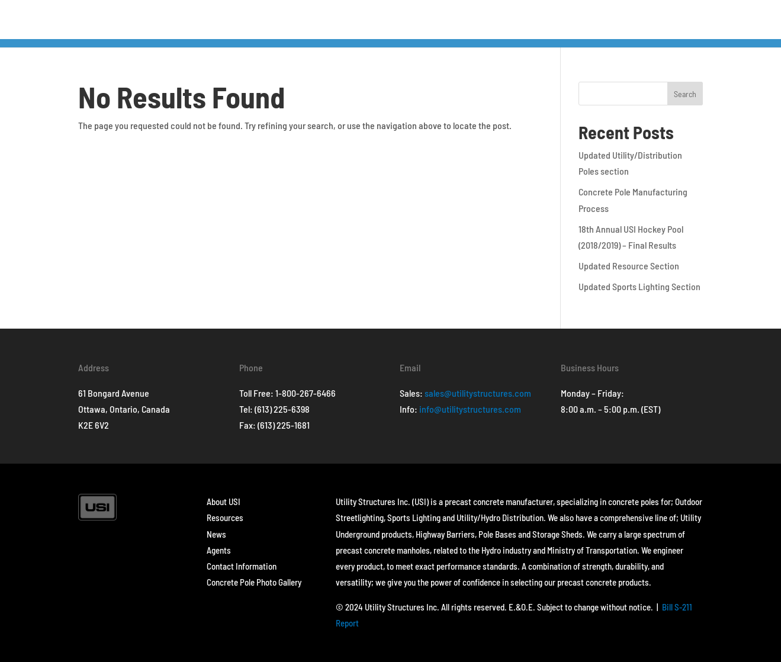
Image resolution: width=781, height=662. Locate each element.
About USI (223, 501)
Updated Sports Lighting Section (639, 286)
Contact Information (242, 566)
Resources (225, 517)
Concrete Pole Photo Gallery (254, 582)
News (216, 534)
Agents (219, 550)
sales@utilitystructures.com (478, 393)
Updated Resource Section (628, 265)
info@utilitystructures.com (470, 408)
